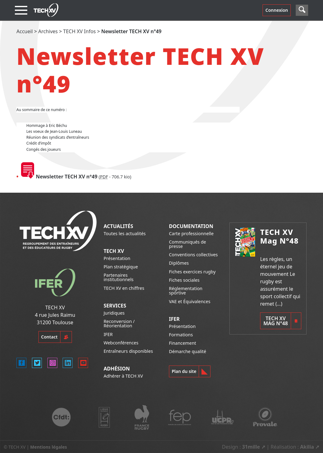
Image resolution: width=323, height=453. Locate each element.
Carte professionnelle (191, 233)
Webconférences (121, 343)
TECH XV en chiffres (124, 288)
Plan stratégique (121, 267)
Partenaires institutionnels (119, 277)
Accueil (24, 31)
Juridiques (114, 313)
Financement (182, 343)
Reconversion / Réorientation (119, 323)
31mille (251, 446)
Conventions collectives (193, 255)
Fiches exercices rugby (192, 272)
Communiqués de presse (187, 244)
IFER (108, 334)
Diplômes (179, 263)
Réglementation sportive (185, 290)
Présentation (117, 258)
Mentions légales (48, 447)
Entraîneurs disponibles (128, 351)
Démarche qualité (187, 351)
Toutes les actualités (125, 233)
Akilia (307, 446)
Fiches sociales (184, 280)
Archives (48, 31)
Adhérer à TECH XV (123, 376)
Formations (181, 335)
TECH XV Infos (79, 31)
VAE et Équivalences (189, 301)
